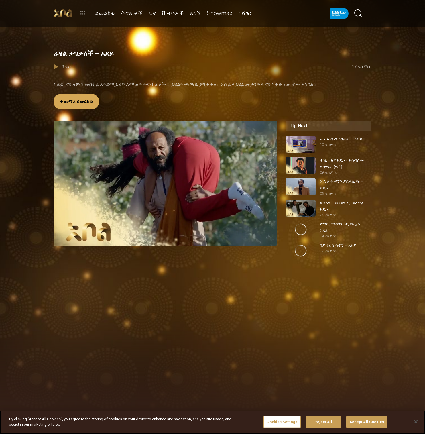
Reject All (323, 422)
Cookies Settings (282, 422)
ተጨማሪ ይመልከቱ (76, 101)
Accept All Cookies (366, 422)
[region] (212, 422)
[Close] (416, 421)
